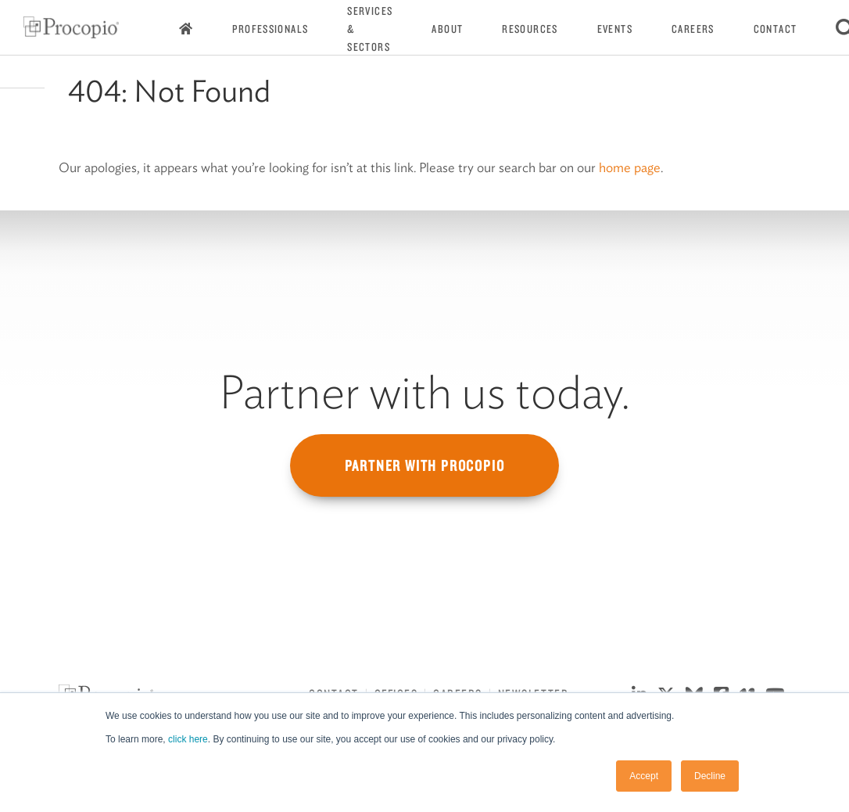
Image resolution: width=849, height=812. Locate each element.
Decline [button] (709, 776)
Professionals (270, 29)
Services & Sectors (369, 29)
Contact (775, 29)
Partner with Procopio (425, 465)
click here (188, 739)
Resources (529, 29)
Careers (693, 29)
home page (630, 167)
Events (614, 29)
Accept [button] (643, 776)
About (447, 29)
